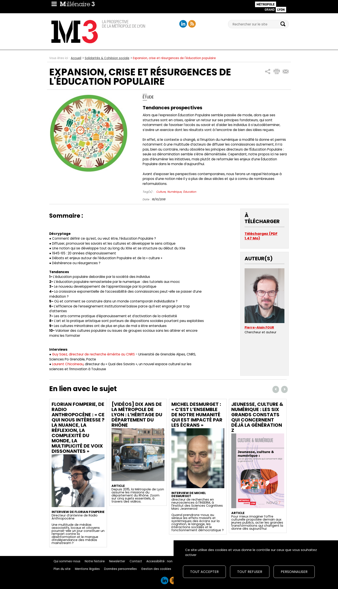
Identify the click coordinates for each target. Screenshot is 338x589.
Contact (136, 561)
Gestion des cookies (156, 569)
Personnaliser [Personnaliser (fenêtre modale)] (294, 571)
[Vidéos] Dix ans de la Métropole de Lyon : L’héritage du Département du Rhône (137, 414)
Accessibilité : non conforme (167, 561)
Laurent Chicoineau (67, 364)
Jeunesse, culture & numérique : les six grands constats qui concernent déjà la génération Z (257, 417)
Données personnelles (120, 569)
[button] (268, 71)
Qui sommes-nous (67, 561)
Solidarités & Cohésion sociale (107, 58)
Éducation (189, 192)
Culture (161, 192)
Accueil (76, 58)
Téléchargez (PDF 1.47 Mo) (261, 236)
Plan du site (62, 569)
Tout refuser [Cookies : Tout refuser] (249, 571)
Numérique (174, 192)
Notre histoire (95, 561)
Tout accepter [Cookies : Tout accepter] (204, 571)
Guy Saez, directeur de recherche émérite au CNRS (93, 354)
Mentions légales (87, 569)
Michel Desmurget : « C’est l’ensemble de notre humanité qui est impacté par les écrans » (196, 414)
